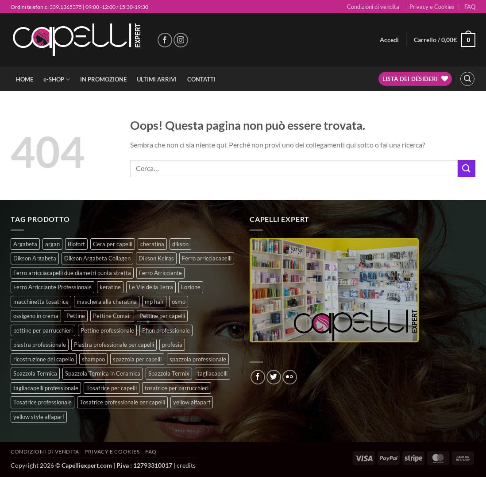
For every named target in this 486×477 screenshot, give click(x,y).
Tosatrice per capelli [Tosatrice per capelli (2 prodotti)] (111, 388)
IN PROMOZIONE (103, 79)
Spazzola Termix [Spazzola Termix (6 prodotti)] (168, 373)
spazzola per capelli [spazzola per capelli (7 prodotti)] (137, 359)
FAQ (469, 6)
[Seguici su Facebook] (165, 40)
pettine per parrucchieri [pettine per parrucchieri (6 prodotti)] (43, 330)
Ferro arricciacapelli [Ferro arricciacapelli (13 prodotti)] (206, 258)
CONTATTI (201, 79)
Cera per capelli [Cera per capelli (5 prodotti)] (112, 244)
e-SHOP (56, 79)
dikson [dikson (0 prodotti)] (180, 244)
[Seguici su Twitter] (273, 377)
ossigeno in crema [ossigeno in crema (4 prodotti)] (35, 315)
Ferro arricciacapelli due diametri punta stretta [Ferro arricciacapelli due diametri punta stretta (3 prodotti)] (72, 272)
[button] (389, 40)
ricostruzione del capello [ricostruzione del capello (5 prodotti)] (43, 359)
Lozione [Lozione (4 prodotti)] (191, 287)
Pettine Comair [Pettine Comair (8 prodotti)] (112, 315)
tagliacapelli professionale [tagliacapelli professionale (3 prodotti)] (45, 388)
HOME (24, 79)
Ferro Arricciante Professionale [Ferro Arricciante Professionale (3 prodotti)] (52, 287)
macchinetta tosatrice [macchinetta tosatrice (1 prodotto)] (41, 301)
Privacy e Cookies (432, 6)
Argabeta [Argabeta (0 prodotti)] (25, 244)
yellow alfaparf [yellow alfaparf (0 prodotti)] (191, 402)
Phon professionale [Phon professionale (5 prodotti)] (166, 330)
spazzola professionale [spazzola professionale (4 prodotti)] (198, 359)
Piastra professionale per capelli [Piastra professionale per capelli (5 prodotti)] (114, 344)
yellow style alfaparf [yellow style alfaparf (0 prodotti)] (38, 416)
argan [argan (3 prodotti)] (52, 244)
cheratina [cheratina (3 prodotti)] (152, 244)
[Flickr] (289, 377)
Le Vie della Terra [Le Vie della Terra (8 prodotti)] (151, 287)
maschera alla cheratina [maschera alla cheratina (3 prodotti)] (107, 301)
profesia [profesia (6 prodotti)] (172, 344)
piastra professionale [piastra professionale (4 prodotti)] (39, 344)
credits (186, 465)
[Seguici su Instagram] (181, 40)
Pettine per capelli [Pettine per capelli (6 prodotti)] (162, 315)
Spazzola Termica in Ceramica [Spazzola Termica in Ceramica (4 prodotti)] (102, 373)
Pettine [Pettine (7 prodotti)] (75, 315)
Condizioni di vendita (373, 6)
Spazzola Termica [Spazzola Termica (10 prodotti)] (35, 373)
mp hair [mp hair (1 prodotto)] (154, 301)
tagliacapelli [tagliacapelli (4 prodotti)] (212, 373)
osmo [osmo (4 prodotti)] (178, 301)
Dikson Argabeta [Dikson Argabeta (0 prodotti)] (34, 258)
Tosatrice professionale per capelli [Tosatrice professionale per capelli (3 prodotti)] (122, 402)
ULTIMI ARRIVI (157, 79)
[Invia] (466, 168)
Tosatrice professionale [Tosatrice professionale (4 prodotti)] (42, 402)
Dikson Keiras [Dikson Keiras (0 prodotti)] (156, 258)
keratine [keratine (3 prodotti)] (110, 287)
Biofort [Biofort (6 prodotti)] (76, 244)
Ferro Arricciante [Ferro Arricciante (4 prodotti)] (160, 272)
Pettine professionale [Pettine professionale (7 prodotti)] (107, 330)
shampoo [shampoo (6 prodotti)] (93, 359)
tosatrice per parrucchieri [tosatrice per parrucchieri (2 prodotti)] (176, 388)
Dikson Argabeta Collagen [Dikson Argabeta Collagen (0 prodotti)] (97, 258)
